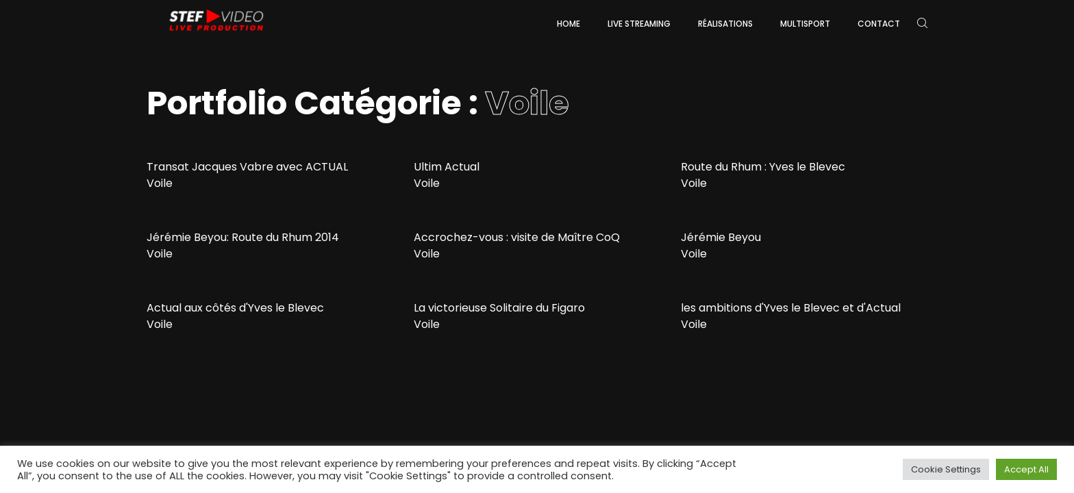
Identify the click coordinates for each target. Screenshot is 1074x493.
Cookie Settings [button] (946, 469)
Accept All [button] (1026, 469)
